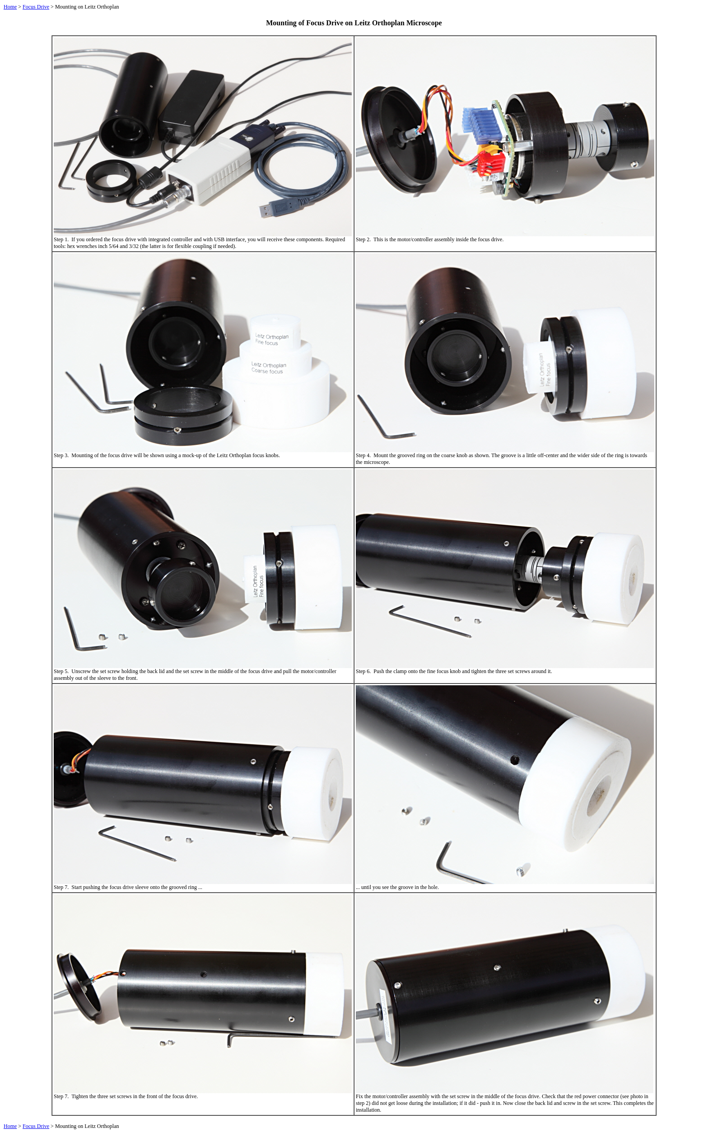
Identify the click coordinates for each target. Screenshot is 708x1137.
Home (10, 7)
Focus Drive (36, 7)
